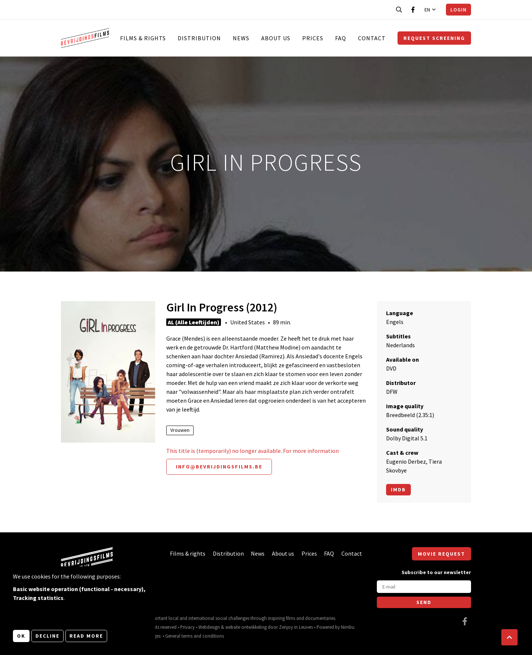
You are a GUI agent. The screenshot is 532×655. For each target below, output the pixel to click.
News (241, 38)
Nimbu (347, 627)
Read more (86, 635)
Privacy (187, 627)
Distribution (199, 38)
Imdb (398, 489)
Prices (312, 38)
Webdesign (209, 627)
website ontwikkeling (246, 627)
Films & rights (143, 38)
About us (275, 38)
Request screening (434, 38)
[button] (509, 637)
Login (458, 9)
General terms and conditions (194, 636)
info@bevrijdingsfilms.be (219, 466)
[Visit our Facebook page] (413, 10)
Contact (372, 38)
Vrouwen (180, 430)
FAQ (340, 38)
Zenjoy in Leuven (296, 627)
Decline (47, 635)
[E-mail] (424, 586)
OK (21, 635)
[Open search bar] (399, 10)
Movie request (441, 553)
